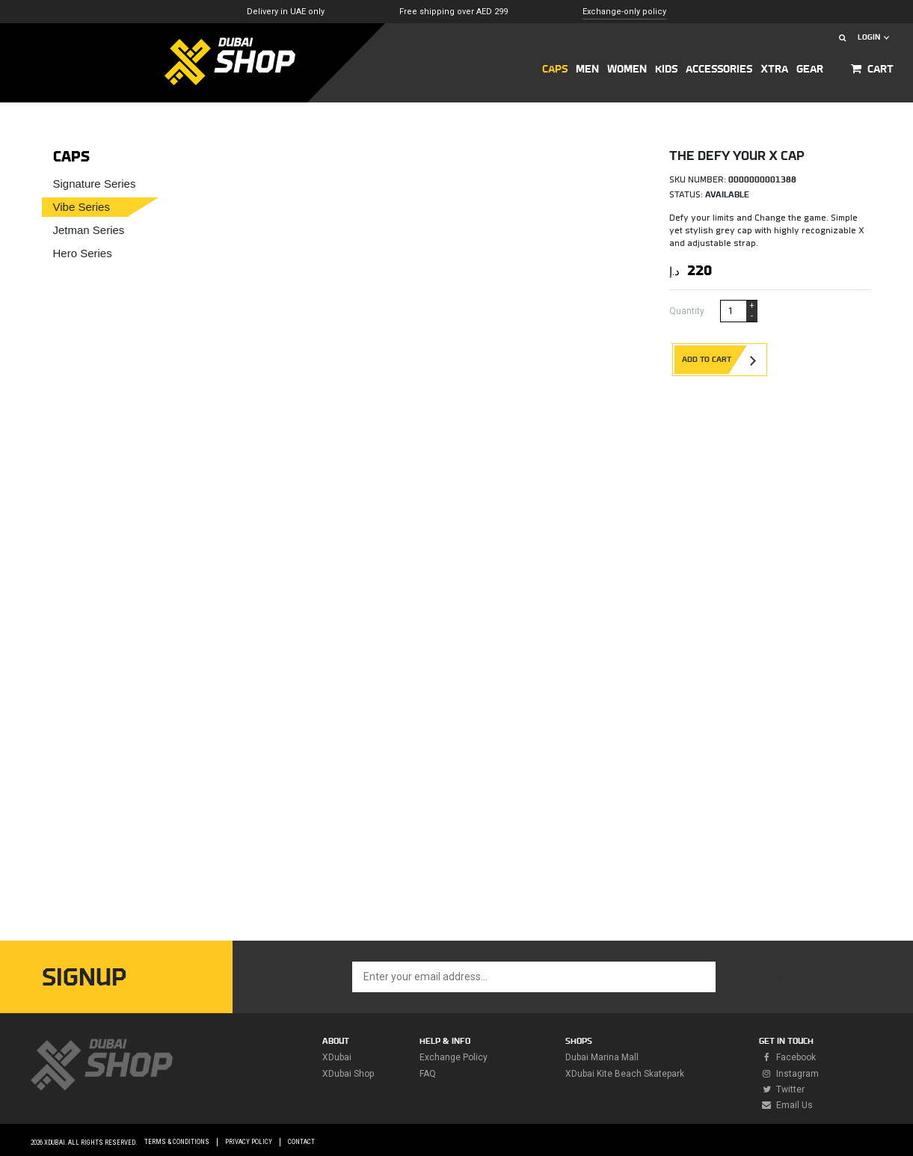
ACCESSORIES (719, 69)
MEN (587, 69)
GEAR (809, 69)
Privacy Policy (248, 1142)
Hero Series (82, 253)
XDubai (336, 1057)
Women (627, 69)
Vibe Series (81, 206)
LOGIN (873, 37)
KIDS (666, 69)
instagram (789, 1074)
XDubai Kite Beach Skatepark (624, 1074)
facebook (787, 1057)
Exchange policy (453, 1057)
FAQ (427, 1074)
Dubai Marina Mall (602, 1057)
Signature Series (94, 183)
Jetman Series (89, 230)
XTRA (774, 69)
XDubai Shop (348, 1074)
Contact (301, 1142)
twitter (782, 1089)
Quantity (686, 311)
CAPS (555, 69)
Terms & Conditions (176, 1142)
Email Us (786, 1105)
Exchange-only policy (624, 11)
